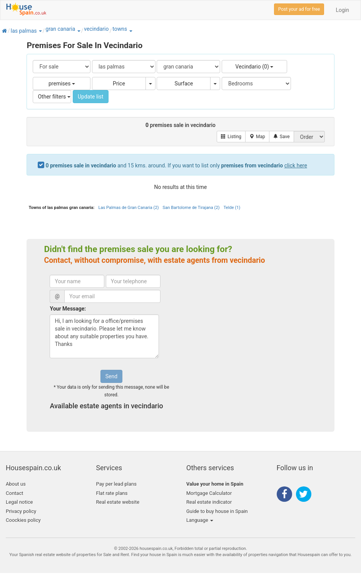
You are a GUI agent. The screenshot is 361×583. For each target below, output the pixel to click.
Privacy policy (21, 511)
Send (111, 376)
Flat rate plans (112, 493)
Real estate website (118, 502)
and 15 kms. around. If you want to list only (176, 165)
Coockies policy (23, 520)
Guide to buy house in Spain (217, 511)
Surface (183, 83)
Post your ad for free (299, 9)
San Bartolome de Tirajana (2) (191, 207)
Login (342, 10)
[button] (40, 31)
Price (119, 83)
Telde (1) (232, 207)
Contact (14, 493)
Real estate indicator (209, 502)
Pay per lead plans (116, 484)
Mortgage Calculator (209, 493)
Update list (91, 97)
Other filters (54, 97)
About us (16, 484)
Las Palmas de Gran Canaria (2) (128, 207)
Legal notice (19, 502)
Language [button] (199, 520)
